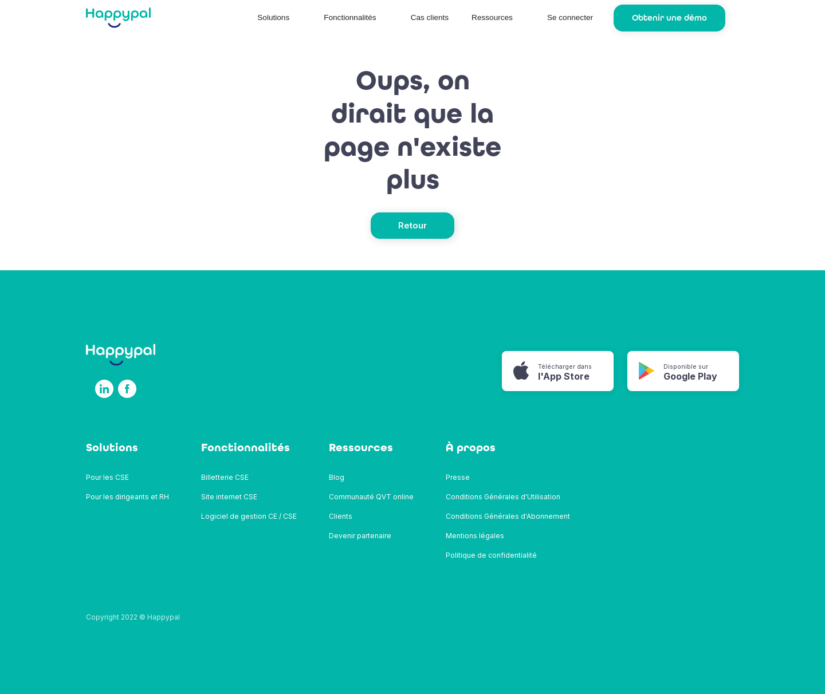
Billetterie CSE (225, 477)
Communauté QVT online (371, 496)
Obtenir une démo (669, 18)
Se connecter (570, 17)
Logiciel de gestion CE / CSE (249, 516)
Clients (340, 516)
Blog (336, 477)
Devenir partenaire (360, 535)
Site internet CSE (229, 496)
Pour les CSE (107, 477)
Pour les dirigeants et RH (127, 496)
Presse (458, 477)
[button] (279, 18)
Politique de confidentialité (491, 555)
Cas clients (430, 17)
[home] (118, 17)
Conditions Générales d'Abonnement (508, 516)
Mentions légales (475, 535)
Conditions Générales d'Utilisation (503, 496)
